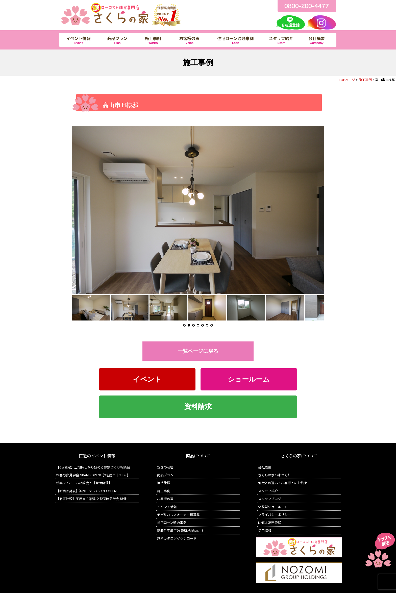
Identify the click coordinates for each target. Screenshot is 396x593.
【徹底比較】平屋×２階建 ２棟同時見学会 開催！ (93, 498)
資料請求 (198, 406)
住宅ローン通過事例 (171, 522)
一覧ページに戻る (198, 351)
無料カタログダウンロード (176, 538)
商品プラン (165, 475)
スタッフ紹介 (268, 490)
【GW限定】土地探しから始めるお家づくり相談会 (93, 467)
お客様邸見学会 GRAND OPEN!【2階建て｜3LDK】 (93, 475)
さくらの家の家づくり (274, 475)
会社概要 (264, 467)
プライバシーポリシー (274, 514)
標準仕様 (163, 482)
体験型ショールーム (273, 506)
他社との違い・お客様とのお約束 (282, 482)
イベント (147, 379)
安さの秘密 (165, 467)
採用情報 (264, 530)
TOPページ (347, 79)
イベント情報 (167, 506)
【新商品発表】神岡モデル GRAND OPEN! (86, 490)
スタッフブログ (269, 498)
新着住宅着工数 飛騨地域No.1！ (180, 530)
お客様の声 (165, 498)
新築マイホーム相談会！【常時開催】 (84, 482)
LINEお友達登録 (269, 522)
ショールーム (249, 379)
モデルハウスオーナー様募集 (178, 514)
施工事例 (365, 79)
